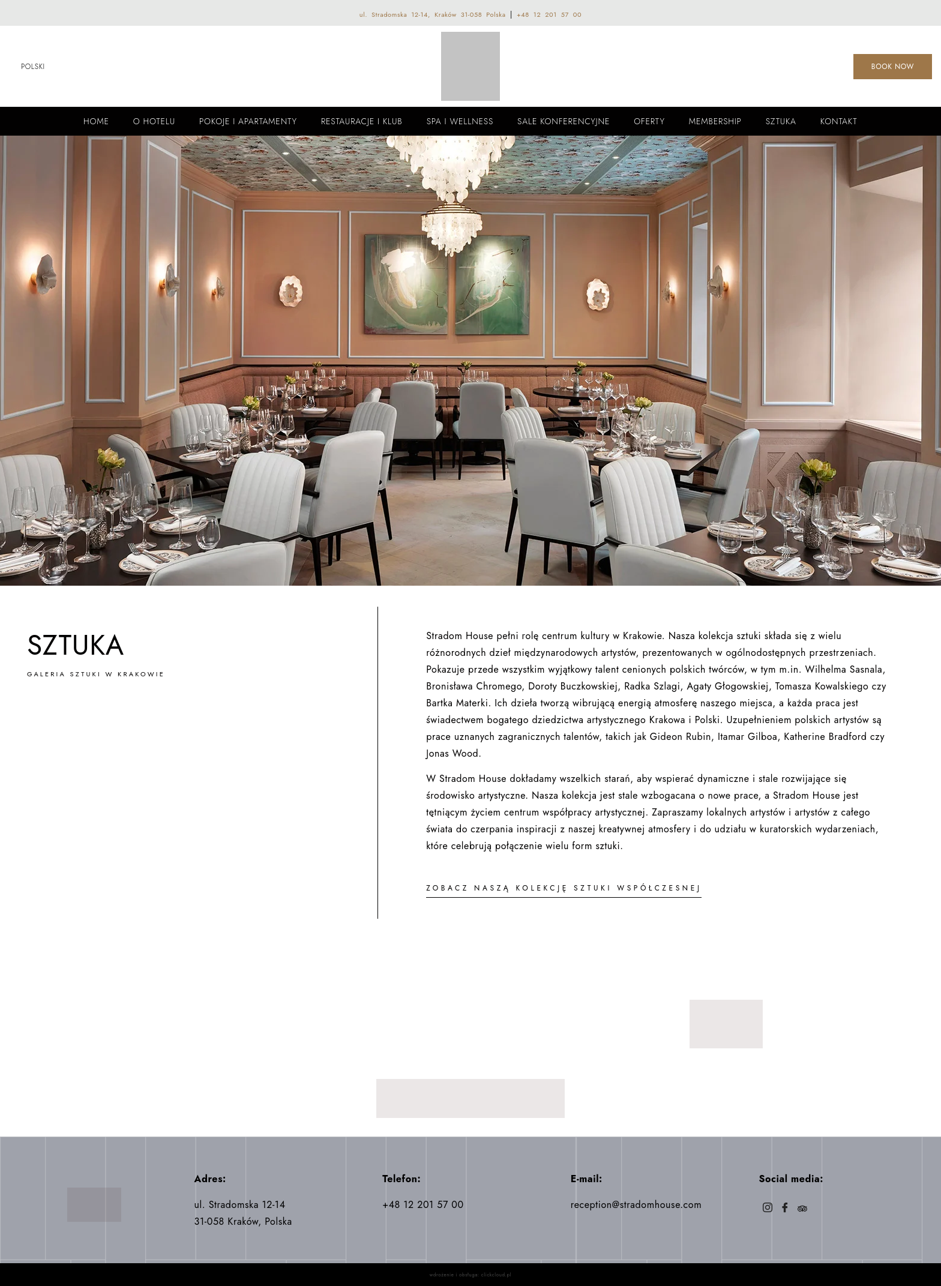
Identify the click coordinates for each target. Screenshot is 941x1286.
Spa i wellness (460, 121)
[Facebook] (784, 1209)
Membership (715, 121)
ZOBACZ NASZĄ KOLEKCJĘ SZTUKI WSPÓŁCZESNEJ (564, 888)
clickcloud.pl (496, 1274)
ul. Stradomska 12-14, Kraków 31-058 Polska (432, 14)
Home (96, 121)
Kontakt (839, 121)
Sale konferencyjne (563, 121)
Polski (33, 66)
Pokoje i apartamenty (248, 121)
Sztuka (781, 121)
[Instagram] (767, 1209)
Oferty (649, 121)
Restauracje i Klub (362, 121)
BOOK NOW (892, 66)
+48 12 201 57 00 (549, 14)
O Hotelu (154, 121)
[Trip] (802, 1209)
